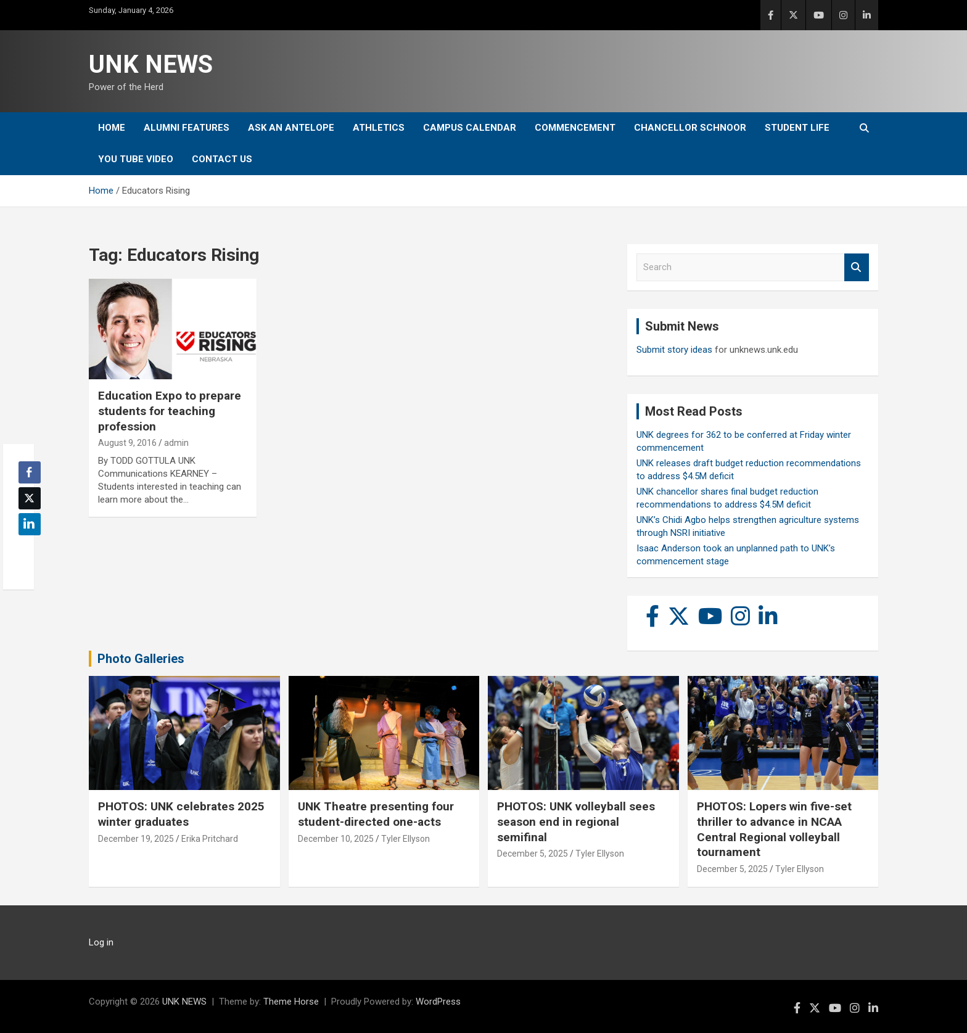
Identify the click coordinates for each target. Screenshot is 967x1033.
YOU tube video (135, 159)
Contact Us (222, 159)
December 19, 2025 (136, 839)
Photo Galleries (140, 658)
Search (856, 267)
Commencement (575, 127)
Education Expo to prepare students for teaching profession (169, 411)
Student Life (797, 127)
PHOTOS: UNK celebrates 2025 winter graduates (181, 814)
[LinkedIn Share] (30, 524)
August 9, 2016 (127, 443)
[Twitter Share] (30, 498)
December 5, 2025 (532, 853)
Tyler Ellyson (405, 839)
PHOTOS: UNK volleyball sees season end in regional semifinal (576, 821)
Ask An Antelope (291, 127)
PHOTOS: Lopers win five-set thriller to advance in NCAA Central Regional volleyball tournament (774, 829)
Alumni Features (186, 127)
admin (176, 443)
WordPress (438, 1001)
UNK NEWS (151, 64)
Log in (101, 942)
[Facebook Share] (30, 472)
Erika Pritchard (209, 839)
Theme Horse (291, 1001)
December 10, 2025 (336, 839)
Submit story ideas (674, 349)
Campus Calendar (469, 127)
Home (111, 127)
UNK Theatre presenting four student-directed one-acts (376, 814)
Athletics (379, 127)
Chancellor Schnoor (690, 127)
